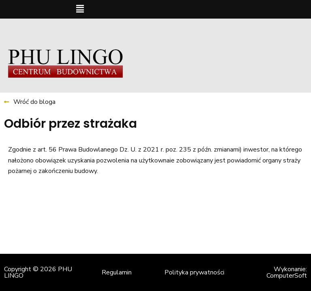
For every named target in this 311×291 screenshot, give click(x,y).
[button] (80, 9)
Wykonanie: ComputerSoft (286, 272)
